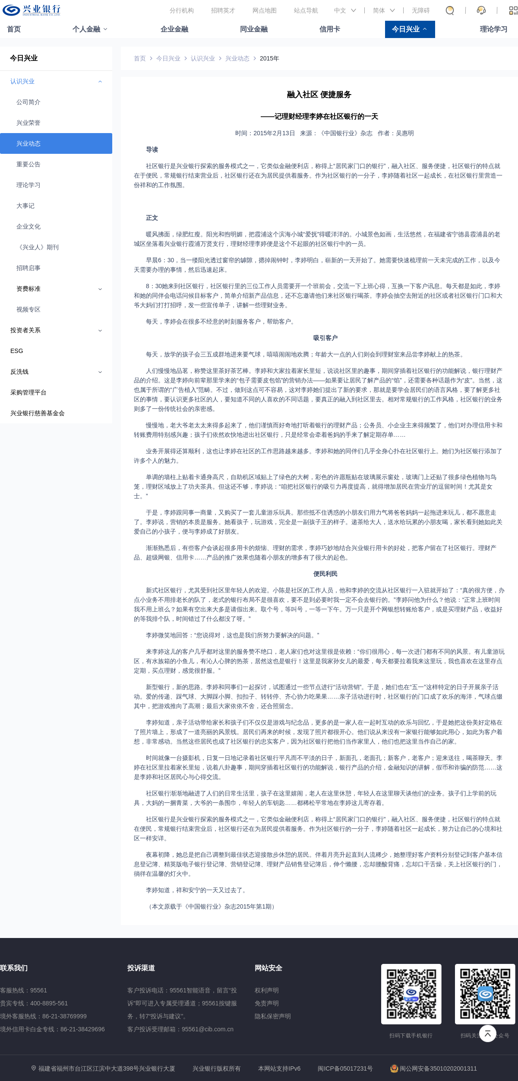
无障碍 (421, 10)
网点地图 (265, 10)
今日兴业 (406, 29)
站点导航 (306, 10)
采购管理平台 (28, 392)
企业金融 (174, 29)
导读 (152, 149)
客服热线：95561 (23, 990)
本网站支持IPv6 (279, 1068)
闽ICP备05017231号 (345, 1068)
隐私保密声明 (273, 1016)
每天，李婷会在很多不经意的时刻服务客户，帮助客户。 (221, 321)
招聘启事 (28, 267)
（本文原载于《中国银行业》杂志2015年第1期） (212, 906)
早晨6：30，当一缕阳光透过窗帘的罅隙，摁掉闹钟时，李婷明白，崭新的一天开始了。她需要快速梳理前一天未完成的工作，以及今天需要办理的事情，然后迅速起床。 (317, 265)
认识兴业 (203, 58)
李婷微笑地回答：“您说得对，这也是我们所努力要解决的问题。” (232, 635)
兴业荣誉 (28, 122)
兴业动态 (28, 143)
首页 (14, 29)
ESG (16, 350)
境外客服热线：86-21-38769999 (43, 1016)
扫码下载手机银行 (411, 1035)
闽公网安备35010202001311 (433, 1068)
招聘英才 (223, 10)
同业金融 (254, 29)
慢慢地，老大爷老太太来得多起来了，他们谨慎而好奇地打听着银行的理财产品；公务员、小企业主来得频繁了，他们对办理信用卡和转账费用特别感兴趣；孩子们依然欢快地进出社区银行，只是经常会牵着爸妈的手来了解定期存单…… (318, 430)
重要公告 (28, 164)
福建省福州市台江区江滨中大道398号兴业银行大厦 (106, 1068)
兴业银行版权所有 (217, 1068)
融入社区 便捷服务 (319, 94)
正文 (152, 217)
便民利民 (325, 573)
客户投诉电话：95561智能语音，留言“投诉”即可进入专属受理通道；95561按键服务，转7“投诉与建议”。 (182, 1003)
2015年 (269, 58)
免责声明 (267, 1003)
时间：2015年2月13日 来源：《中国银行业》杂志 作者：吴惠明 (325, 133)
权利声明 (267, 990)
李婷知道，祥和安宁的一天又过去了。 (197, 890)
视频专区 (28, 309)
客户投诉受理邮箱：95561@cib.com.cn (180, 1029)
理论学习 (494, 29)
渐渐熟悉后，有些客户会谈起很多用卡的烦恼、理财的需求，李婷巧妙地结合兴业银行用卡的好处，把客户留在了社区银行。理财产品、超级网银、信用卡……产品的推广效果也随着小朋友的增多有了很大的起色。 (315, 552)
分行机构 (182, 10)
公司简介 (28, 102)
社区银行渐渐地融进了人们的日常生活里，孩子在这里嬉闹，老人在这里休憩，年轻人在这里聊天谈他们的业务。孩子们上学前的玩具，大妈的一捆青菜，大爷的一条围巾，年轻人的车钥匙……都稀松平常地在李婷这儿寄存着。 (315, 798)
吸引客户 (325, 337)
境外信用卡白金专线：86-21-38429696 (52, 1029)
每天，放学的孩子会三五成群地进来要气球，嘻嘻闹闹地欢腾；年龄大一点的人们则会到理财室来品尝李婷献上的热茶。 (306, 354)
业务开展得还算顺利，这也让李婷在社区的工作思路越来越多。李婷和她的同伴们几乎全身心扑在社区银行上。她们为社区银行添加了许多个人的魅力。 (318, 456)
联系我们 (14, 968)
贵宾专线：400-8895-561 (34, 1003)
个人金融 (86, 29)
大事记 (25, 205)
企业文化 (28, 226)
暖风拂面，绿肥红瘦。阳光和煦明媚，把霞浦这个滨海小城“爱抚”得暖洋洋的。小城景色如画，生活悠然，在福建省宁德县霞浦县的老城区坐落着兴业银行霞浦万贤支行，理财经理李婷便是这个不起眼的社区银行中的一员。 (317, 239)
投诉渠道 (141, 968)
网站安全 (268, 968)
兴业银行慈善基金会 (37, 413)
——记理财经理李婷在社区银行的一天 (319, 116)
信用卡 (329, 29)
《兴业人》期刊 (37, 247)
